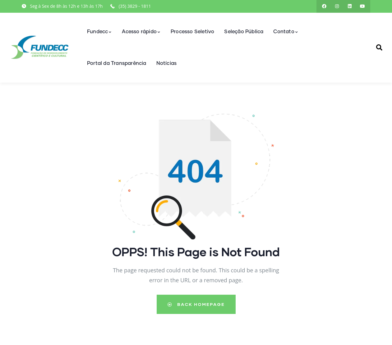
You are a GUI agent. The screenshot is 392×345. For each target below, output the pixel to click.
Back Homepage (196, 304)
